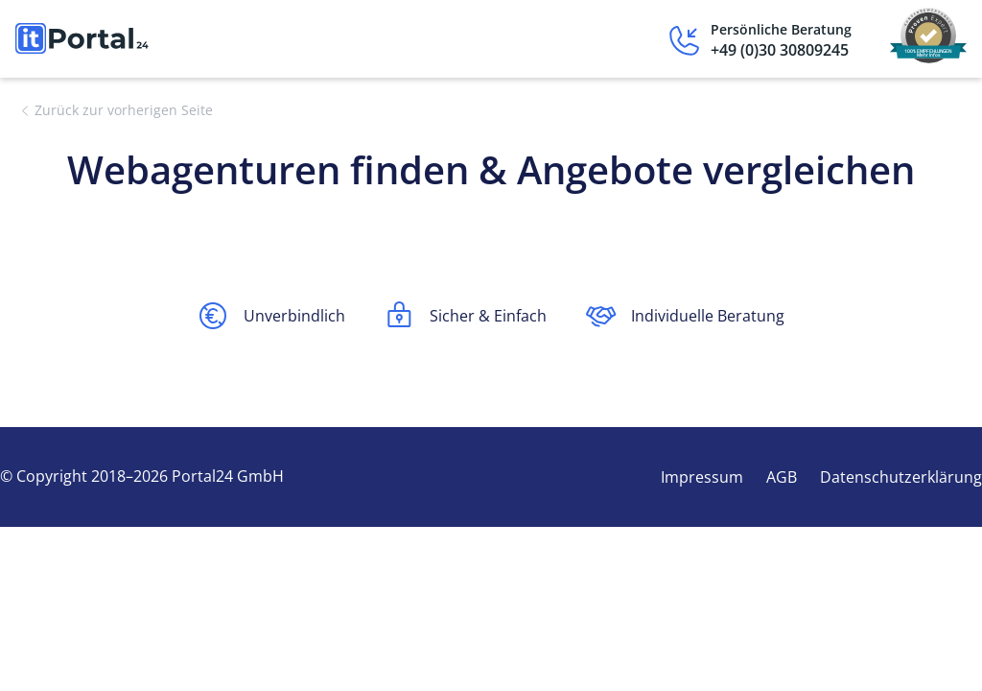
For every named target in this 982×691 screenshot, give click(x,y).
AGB (781, 477)
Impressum (702, 477)
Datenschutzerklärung (901, 477)
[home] (82, 38)
